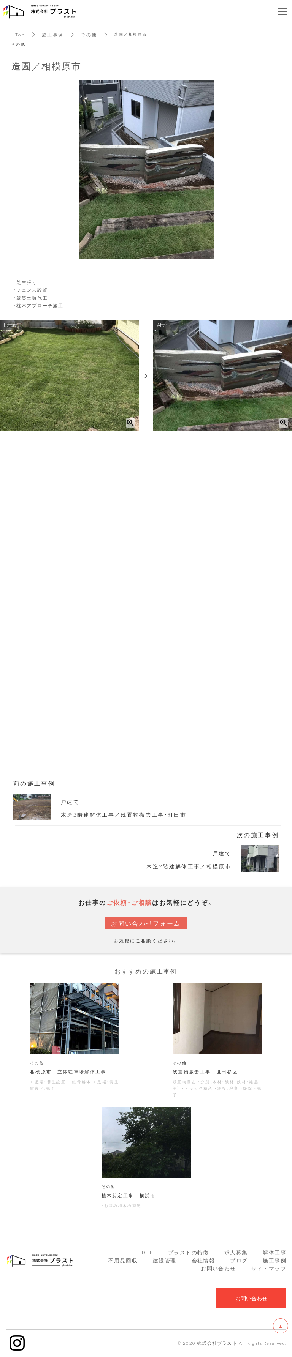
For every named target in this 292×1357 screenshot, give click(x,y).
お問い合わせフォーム (146, 923)
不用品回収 (123, 1261)
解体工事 (274, 1253)
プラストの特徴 (188, 1253)
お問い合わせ (218, 1269)
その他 (89, 34)
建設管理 (164, 1261)
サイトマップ (268, 1269)
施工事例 (53, 34)
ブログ (239, 1261)
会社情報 (203, 1261)
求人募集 (236, 1253)
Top (20, 34)
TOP (147, 1253)
